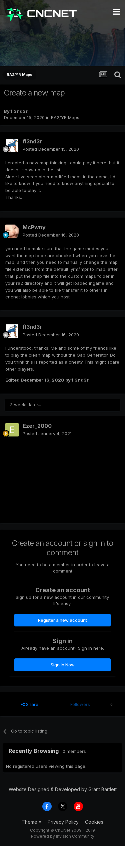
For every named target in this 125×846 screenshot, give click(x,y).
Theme (31, 822)
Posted (51, 149)
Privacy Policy (63, 822)
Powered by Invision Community (62, 836)
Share (29, 704)
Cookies (94, 822)
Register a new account (62, 620)
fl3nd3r (19, 111)
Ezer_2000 (37, 426)
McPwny (34, 227)
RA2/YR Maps (65, 117)
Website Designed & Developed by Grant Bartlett (63, 789)
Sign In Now (63, 664)
